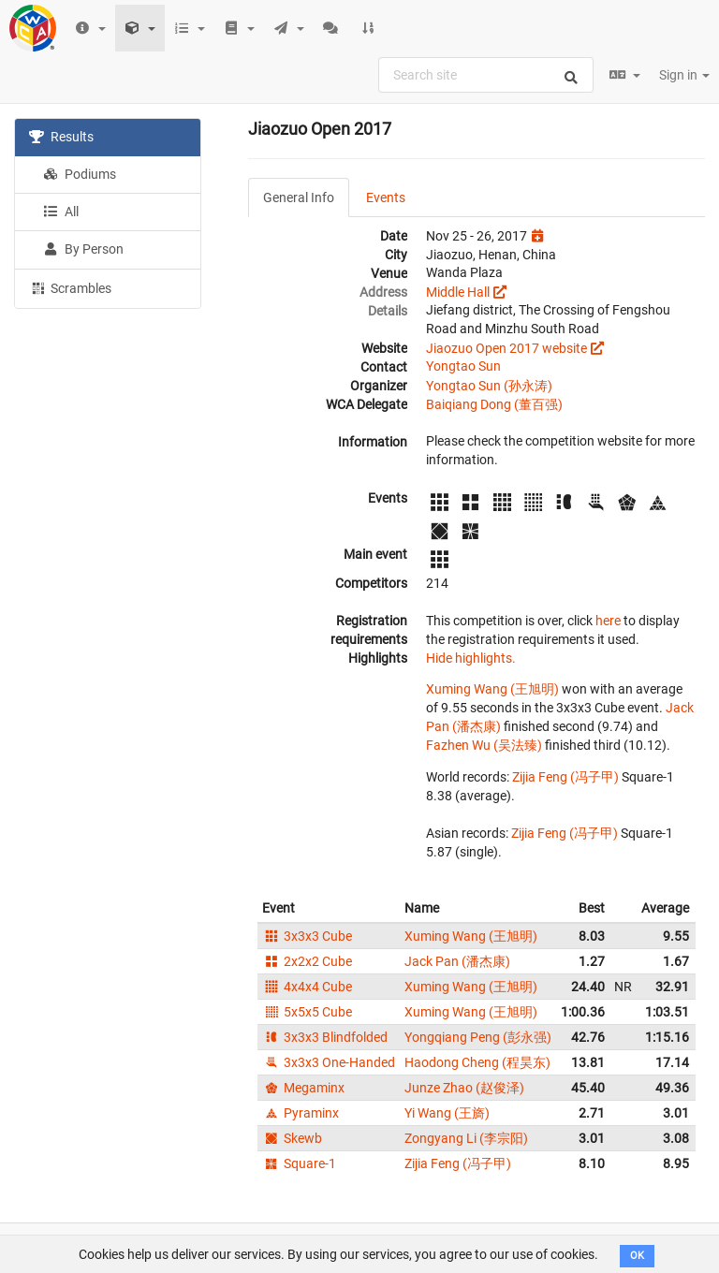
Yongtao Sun (463, 365)
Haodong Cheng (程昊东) (477, 1062)
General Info (298, 197)
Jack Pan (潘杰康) (457, 961)
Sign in (684, 74)
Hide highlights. (471, 658)
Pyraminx (300, 1112)
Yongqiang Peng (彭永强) (477, 1037)
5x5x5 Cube (307, 1011)
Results (61, 136)
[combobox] (486, 75)
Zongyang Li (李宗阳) (466, 1138)
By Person (83, 248)
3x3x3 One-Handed (328, 1062)
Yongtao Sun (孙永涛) (489, 385)
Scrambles (70, 287)
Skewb (292, 1138)
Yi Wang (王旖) (447, 1112)
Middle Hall (458, 292)
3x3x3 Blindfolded (325, 1037)
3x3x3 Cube (307, 936)
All (61, 211)
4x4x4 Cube (307, 986)
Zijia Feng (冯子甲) (565, 776)
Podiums (79, 174)
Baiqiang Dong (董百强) (494, 404)
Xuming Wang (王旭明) (492, 688)
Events (385, 197)
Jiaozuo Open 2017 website (506, 348)
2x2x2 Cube (307, 961)
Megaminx (303, 1087)
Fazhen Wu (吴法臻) (484, 745)
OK (637, 1256)
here (608, 620)
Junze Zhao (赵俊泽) (464, 1087)
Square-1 (299, 1163)
